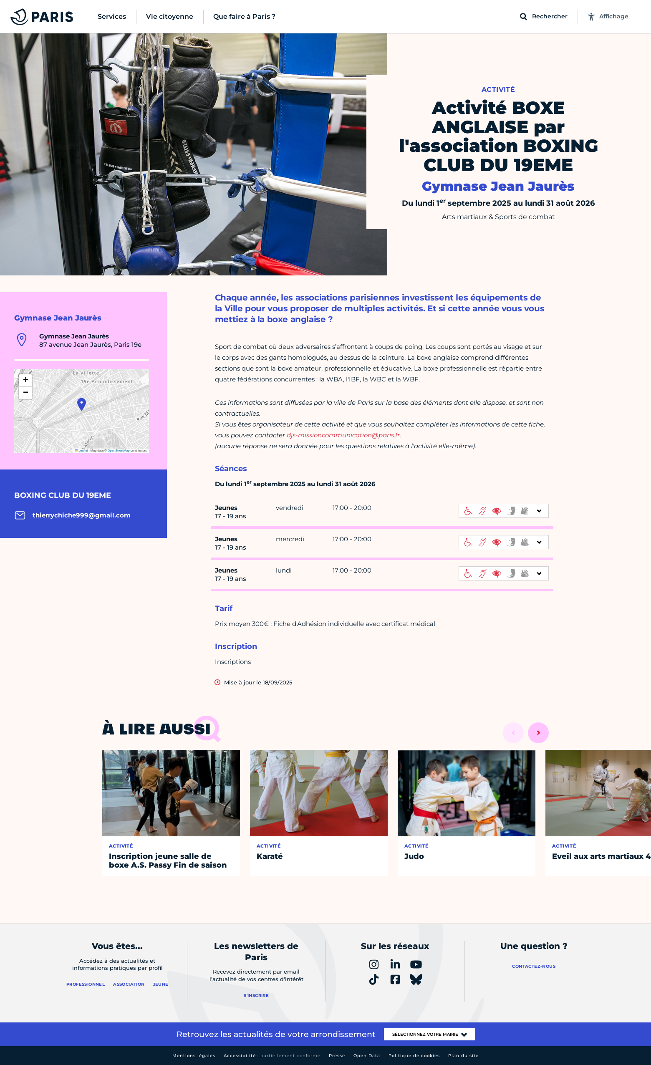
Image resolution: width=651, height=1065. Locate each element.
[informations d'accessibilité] (504, 511)
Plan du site (463, 1055)
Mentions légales (193, 1055)
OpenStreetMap (119, 450)
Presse (337, 1055)
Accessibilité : (272, 1055)
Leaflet (81, 450)
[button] (81, 404)
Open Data (366, 1055)
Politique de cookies (414, 1055)
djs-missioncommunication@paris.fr (343, 435)
